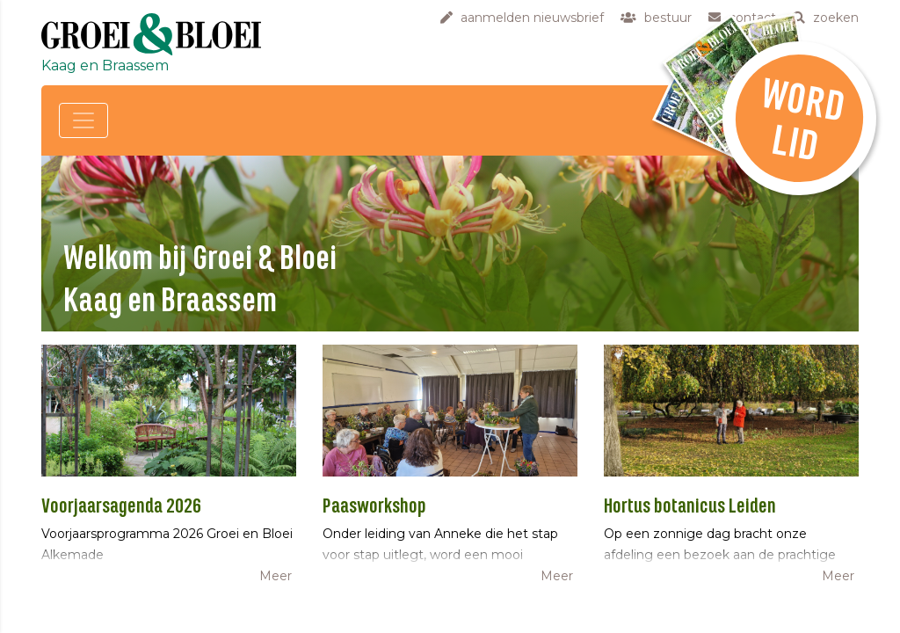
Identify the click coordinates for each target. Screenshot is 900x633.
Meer (275, 576)
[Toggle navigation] (83, 120)
